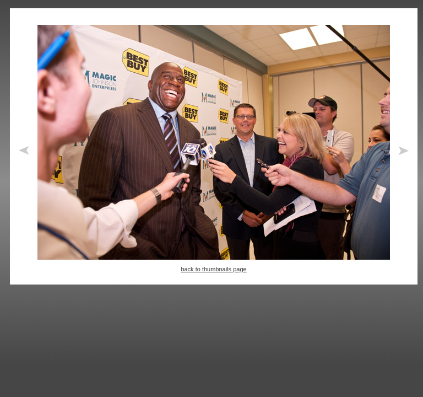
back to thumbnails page (213, 269)
